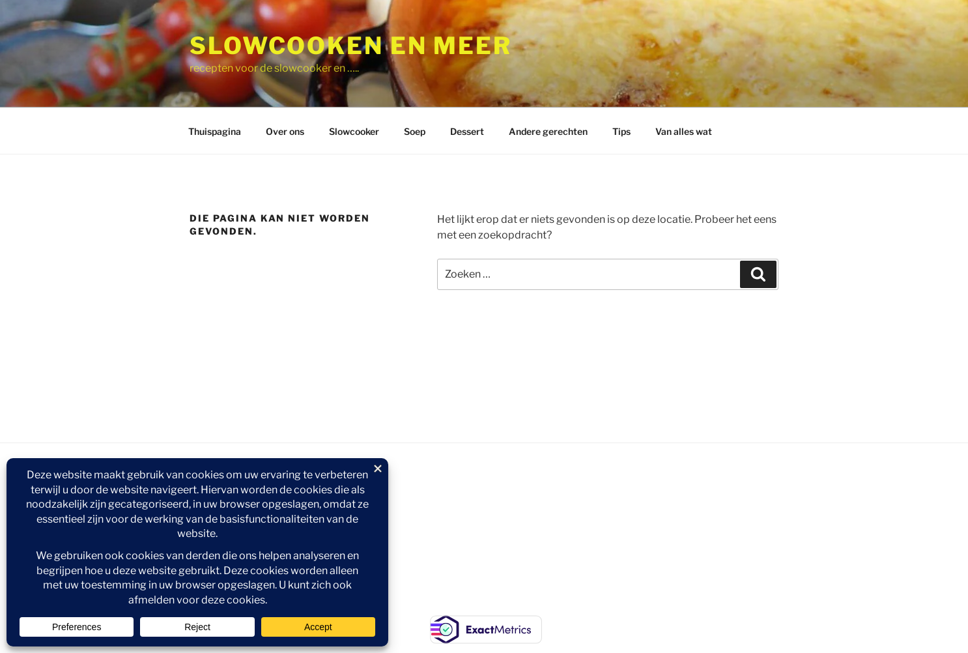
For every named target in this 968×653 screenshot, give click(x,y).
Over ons (285, 131)
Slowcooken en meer (351, 45)
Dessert (467, 131)
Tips (621, 131)
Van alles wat (683, 131)
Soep (414, 131)
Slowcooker (354, 131)
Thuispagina (214, 131)
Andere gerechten (548, 131)
